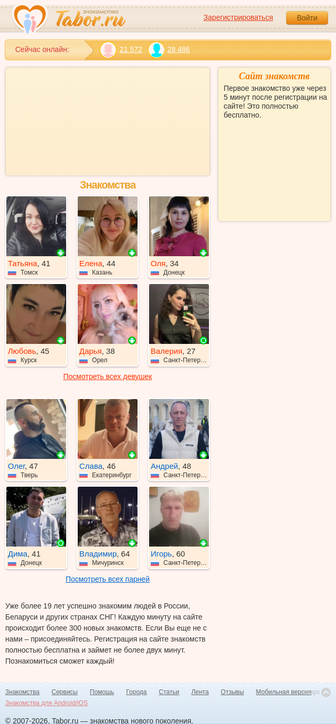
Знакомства (22, 692)
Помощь (102, 692)
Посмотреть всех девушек (108, 376)
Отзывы (232, 692)
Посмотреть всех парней (108, 579)
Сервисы (64, 692)
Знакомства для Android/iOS (46, 703)
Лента (199, 692)
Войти (307, 18)
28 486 (169, 49)
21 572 (121, 49)
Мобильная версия (284, 692)
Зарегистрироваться (238, 17)
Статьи (169, 692)
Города (136, 692)
